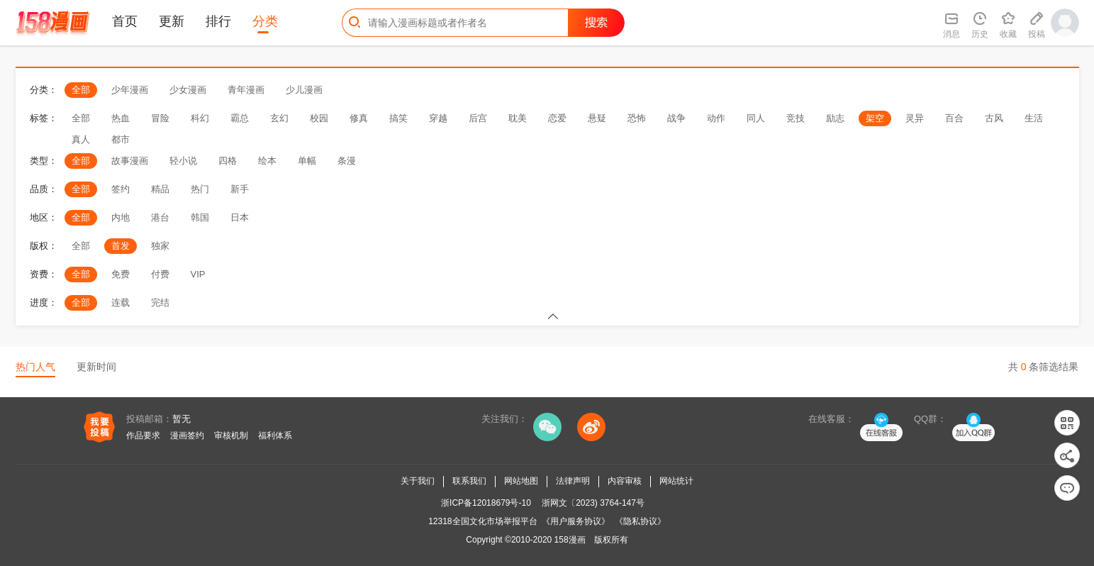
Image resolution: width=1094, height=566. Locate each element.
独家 (160, 245)
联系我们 (469, 481)
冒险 (160, 118)
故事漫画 (129, 160)
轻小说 (183, 160)
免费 (120, 274)
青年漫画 (246, 89)
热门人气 (35, 366)
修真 (359, 118)
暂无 (181, 419)
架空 (875, 118)
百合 (954, 118)
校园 (319, 118)
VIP (198, 274)
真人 (81, 139)
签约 (120, 189)
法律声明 (573, 481)
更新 (171, 21)
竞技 (795, 118)
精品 (160, 189)
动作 (716, 118)
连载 (120, 302)
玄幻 (279, 118)
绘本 (267, 160)
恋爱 (557, 118)
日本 (239, 217)
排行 (218, 21)
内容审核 (625, 481)
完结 (160, 302)
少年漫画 (129, 89)
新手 (239, 189)
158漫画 (570, 540)
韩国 (200, 217)
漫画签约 (187, 435)
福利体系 (275, 435)
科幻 (200, 118)
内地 (120, 217)
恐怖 (636, 118)
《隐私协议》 (640, 521)
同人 (756, 118)
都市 (120, 139)
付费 (160, 274)
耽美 (517, 118)
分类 (265, 21)
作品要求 (143, 435)
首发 (120, 245)
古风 (994, 118)
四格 (227, 160)
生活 (1034, 118)
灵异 (914, 118)
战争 (676, 118)
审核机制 (231, 435)
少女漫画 (187, 89)
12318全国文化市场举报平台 (482, 521)
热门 (200, 189)
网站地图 (521, 481)
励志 (835, 118)
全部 (81, 89)
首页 (125, 21)
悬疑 (597, 118)
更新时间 (96, 366)
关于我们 (418, 481)
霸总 (239, 118)
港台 (160, 217)
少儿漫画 (304, 89)
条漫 (346, 160)
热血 (120, 118)
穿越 (438, 118)
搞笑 (398, 118)
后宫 (478, 118)
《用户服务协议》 (576, 521)
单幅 (307, 160)
